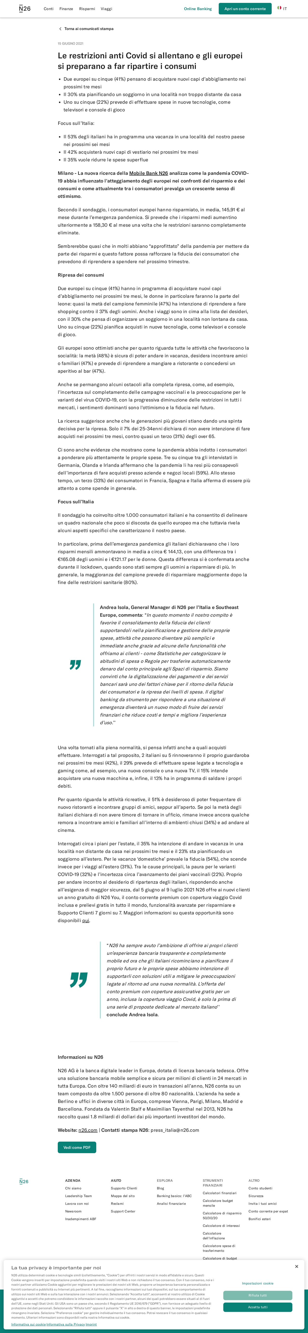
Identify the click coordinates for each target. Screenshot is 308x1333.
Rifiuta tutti (258, 1302)
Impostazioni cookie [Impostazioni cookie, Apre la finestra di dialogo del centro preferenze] (258, 1290)
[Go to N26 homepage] (24, 8)
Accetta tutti (258, 1314)
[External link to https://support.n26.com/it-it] (131, 1188)
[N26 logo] (27, 1181)
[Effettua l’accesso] (198, 8)
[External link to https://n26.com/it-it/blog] (177, 1188)
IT (282, 8)
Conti (49, 8)
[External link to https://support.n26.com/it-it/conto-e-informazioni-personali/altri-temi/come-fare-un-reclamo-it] (131, 1203)
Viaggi (106, 8)
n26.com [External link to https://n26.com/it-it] (87, 1130)
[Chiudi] (296, 1273)
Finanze (66, 8)
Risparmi (87, 8)
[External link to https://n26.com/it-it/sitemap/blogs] (131, 1195)
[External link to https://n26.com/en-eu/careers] (85, 1203)
